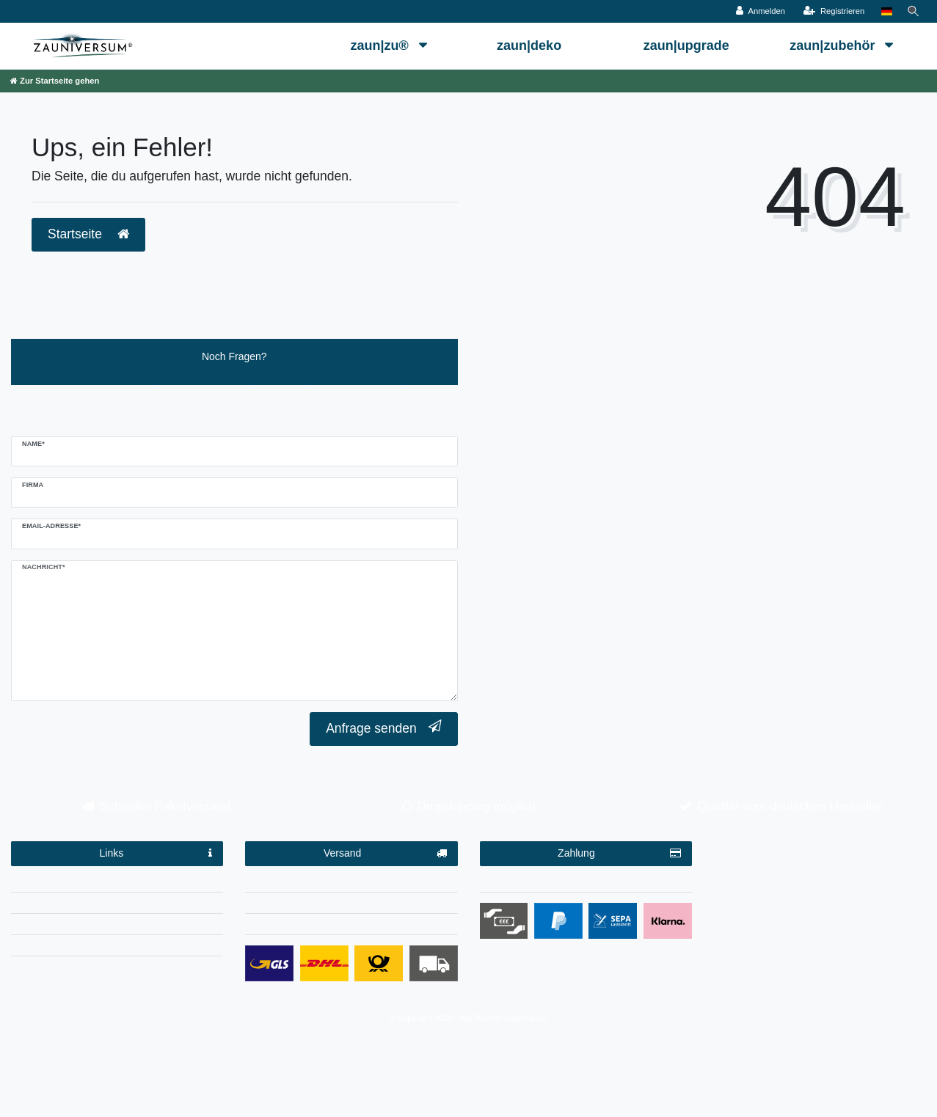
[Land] (883, 11)
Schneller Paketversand (165, 806)
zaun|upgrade (686, 45)
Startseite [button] (88, 234)
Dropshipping (351, 905)
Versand (385, 853)
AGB (117, 926)
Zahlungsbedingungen (586, 884)
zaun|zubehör (834, 45)
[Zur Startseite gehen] (54, 80)
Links (156, 853)
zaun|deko (529, 45)
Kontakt (117, 947)
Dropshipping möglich (476, 806)
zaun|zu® (381, 45)
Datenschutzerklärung (117, 905)
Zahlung (619, 853)
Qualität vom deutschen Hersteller (790, 806)
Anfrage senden (383, 728)
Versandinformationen (351, 884)
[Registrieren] (830, 11)
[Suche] (912, 11)
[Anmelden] (758, 11)
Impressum (117, 884)
